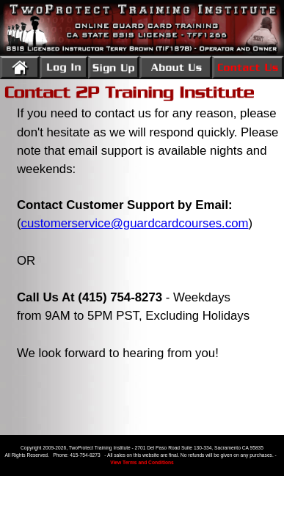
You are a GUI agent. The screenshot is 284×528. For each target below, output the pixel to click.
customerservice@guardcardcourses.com (135, 223)
